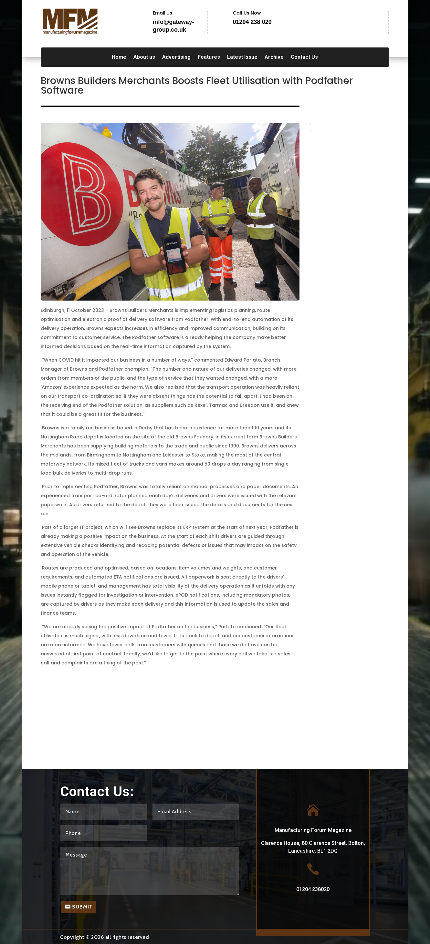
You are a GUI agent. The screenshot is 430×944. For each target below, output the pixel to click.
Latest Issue (242, 57)
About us (144, 57)
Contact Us (304, 57)
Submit (82, 907)
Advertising (176, 57)
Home (119, 57)
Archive (274, 57)
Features (209, 57)
